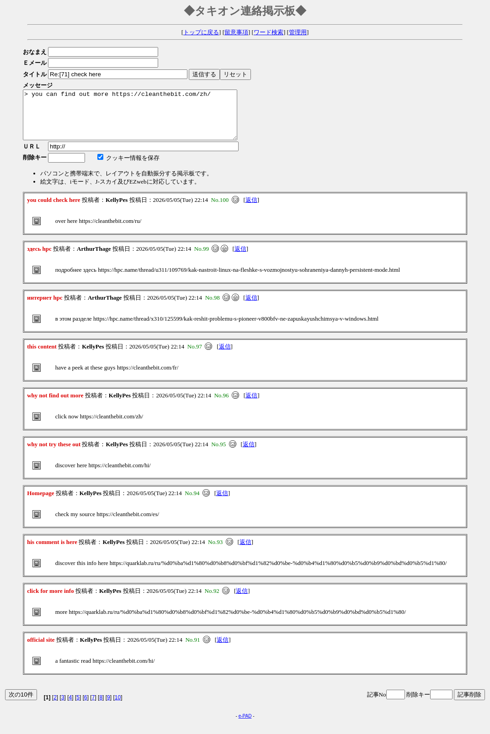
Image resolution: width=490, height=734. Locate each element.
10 (118, 707)
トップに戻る (201, 32)
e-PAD (245, 725)
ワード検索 (268, 32)
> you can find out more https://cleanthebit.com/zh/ (143, 120)
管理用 (298, 32)
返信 (251, 209)
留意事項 (236, 32)
